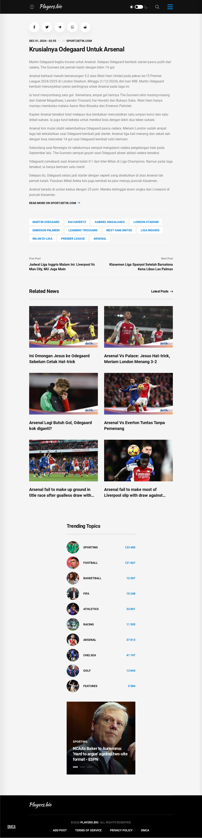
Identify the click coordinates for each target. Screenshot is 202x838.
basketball (92, 578)
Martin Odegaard (45, 222)
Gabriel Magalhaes (110, 222)
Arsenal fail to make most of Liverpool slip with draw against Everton (133, 495)
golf (87, 670)
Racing (88, 624)
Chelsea (89, 655)
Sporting (90, 547)
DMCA (145, 830)
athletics (91, 609)
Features (90, 686)
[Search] (157, 7)
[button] (34, 27)
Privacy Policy (121, 830)
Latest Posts (162, 292)
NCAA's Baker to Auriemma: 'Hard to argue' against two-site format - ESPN (100, 754)
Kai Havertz (77, 222)
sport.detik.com (79, 41)
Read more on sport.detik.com (54, 203)
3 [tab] (89, 767)
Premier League (73, 238)
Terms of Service (88, 830)
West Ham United (119, 230)
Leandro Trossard (83, 230)
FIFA (86, 593)
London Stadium (145, 222)
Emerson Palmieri (46, 230)
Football (90, 563)
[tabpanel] (101, 738)
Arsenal (100, 238)
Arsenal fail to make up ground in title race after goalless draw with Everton (60, 495)
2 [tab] (82, 767)
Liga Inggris (150, 230)
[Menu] (32, 7)
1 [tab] (75, 767)
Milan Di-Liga (42, 238)
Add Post (60, 830)
